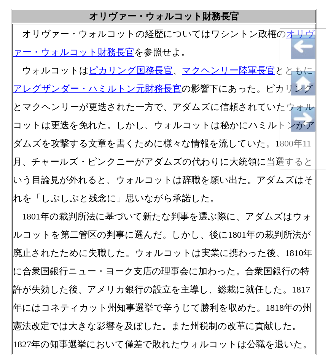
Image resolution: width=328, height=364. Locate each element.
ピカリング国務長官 (131, 70)
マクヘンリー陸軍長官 (228, 70)
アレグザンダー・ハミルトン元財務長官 (97, 89)
